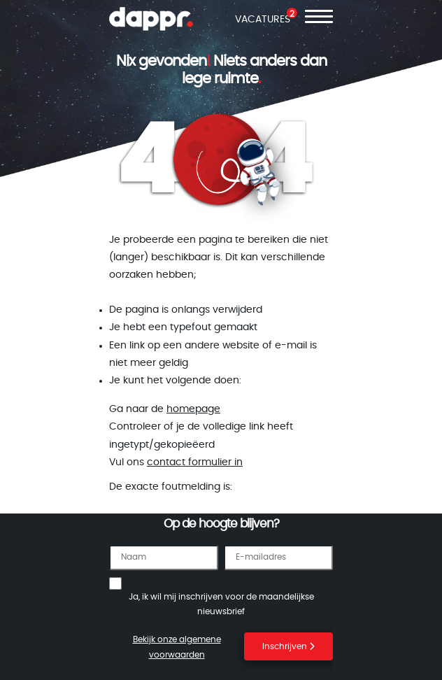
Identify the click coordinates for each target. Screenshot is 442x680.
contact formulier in (195, 462)
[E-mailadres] (278, 557)
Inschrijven (288, 646)
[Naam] (163, 557)
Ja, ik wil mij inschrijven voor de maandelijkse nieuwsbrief (221, 604)
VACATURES (262, 19)
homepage (193, 409)
